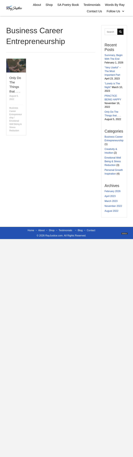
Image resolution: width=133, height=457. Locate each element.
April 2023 (110, 196)
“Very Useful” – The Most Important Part (113, 71)
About (41, 230)
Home (31, 230)
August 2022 (111, 211)
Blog (80, 230)
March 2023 (111, 201)
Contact (91, 230)
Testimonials (65, 230)
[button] (123, 11)
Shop (52, 230)
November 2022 (113, 206)
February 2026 (113, 191)
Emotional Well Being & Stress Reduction (113, 161)
